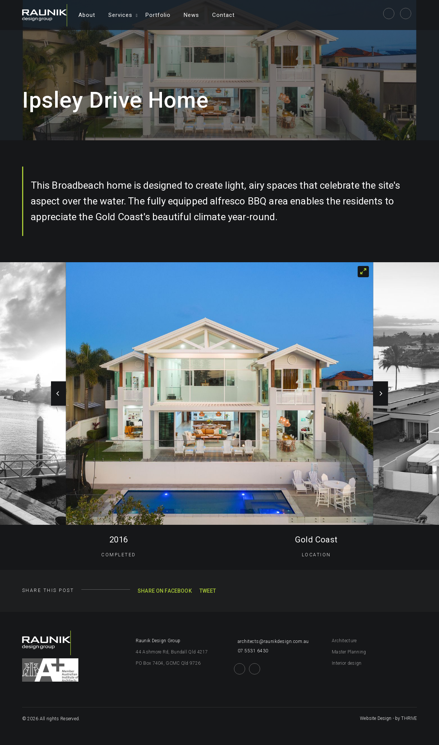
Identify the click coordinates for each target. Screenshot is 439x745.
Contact (223, 15)
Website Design (375, 718)
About (86, 15)
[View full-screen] (363, 271)
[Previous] (58, 394)
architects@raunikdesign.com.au (271, 641)
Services (120, 15)
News (191, 15)
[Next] (380, 394)
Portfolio (158, 15)
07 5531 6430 (251, 650)
